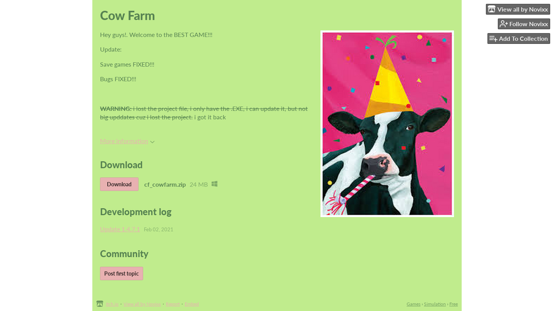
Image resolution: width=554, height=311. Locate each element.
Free (453, 304)
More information (127, 140)
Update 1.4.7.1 (120, 228)
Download (119, 184)
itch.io (112, 304)
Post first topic (121, 273)
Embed (192, 304)
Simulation (435, 304)
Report (173, 304)
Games (414, 304)
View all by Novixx (142, 304)
